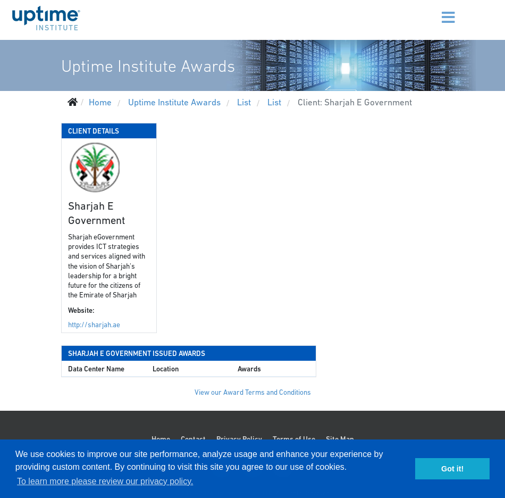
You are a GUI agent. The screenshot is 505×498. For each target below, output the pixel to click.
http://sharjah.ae (94, 325)
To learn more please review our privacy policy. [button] (105, 481)
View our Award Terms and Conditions (253, 392)
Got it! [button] (452, 468)
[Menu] (438, 10)
